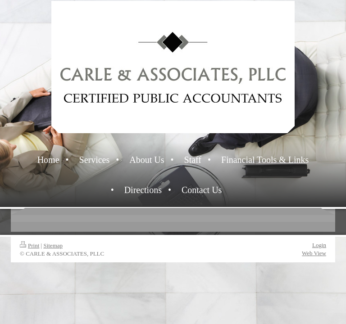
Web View (314, 253)
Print (29, 245)
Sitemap (53, 245)
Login (319, 245)
